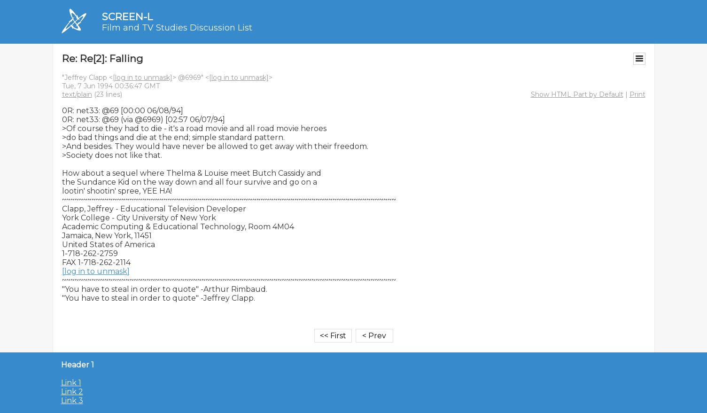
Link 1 (71, 382)
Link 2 (72, 391)
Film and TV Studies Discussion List (177, 28)
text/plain (77, 94)
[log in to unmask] (142, 77)
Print (637, 94)
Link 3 (72, 400)
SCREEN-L (127, 17)
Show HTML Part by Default (577, 94)
